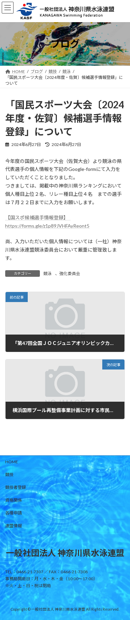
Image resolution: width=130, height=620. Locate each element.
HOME (11, 461)
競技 (9, 474)
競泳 (47, 273)
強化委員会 (69, 273)
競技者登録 (15, 487)
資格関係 (13, 500)
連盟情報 (13, 525)
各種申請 (13, 513)
